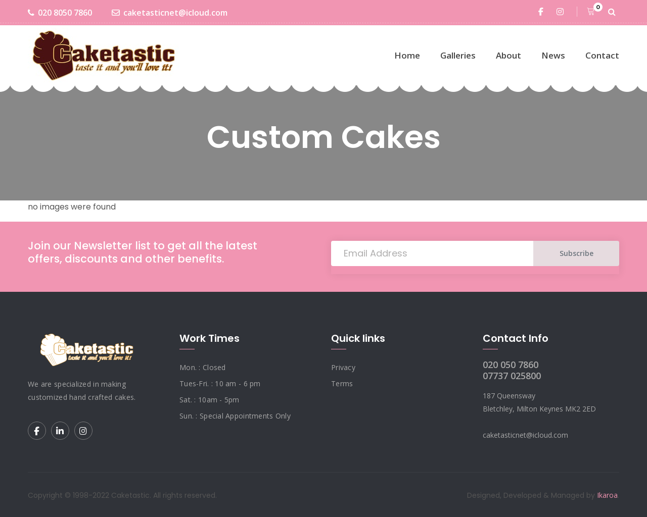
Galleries (458, 55)
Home (407, 55)
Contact (602, 55)
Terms (342, 383)
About (508, 55)
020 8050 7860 (60, 13)
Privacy (343, 367)
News (553, 55)
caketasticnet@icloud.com (169, 13)
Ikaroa (607, 495)
